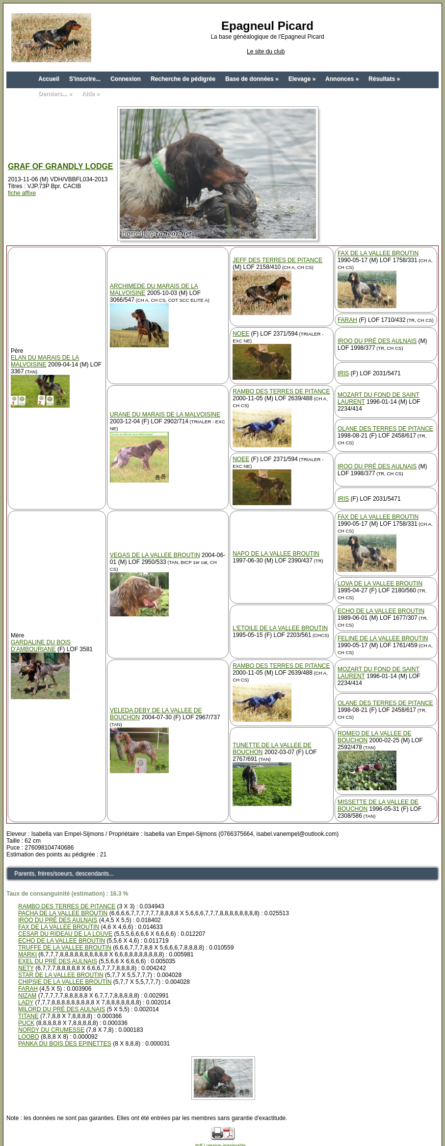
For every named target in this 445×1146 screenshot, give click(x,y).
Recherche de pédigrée (183, 78)
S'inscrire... (85, 78)
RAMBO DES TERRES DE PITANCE (281, 391)
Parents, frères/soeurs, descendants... (64, 873)
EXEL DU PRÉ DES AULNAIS (57, 961)
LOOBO (28, 1036)
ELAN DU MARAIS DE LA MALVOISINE (45, 361)
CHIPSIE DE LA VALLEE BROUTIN (65, 981)
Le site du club (266, 51)
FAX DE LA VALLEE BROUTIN (378, 253)
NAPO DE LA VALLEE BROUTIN (276, 553)
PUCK (26, 1023)
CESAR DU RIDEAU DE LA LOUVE (65, 933)
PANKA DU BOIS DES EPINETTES (64, 1043)
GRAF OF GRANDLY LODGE (60, 166)
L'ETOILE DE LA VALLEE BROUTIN (280, 628)
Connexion (125, 78)
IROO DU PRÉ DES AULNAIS (377, 341)
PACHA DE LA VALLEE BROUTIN (62, 913)
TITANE (28, 1016)
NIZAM (27, 995)
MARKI (27, 954)
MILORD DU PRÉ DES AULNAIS (61, 1009)
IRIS (343, 373)
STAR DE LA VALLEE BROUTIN (61, 975)
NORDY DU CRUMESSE (51, 1029)
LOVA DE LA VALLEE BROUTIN (380, 583)
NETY (26, 968)
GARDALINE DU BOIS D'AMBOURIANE (41, 646)
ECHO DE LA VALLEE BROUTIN (381, 611)
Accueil (48, 78)
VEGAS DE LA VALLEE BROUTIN (155, 555)
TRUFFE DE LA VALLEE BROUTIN (64, 947)
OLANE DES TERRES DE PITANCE (385, 428)
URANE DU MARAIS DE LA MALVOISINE (165, 414)
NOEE (241, 333)
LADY (25, 1002)
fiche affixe (22, 193)
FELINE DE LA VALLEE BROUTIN (383, 638)
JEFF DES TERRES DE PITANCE (277, 260)
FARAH (347, 320)
